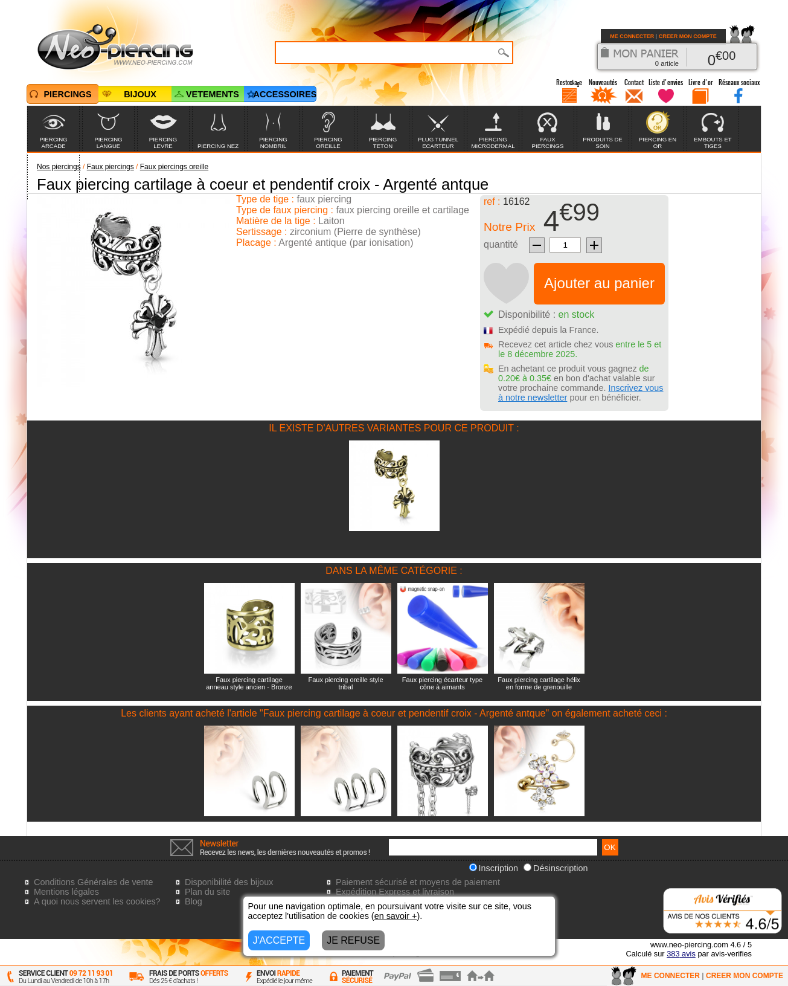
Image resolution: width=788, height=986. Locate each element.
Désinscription (556, 868)
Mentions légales (66, 892)
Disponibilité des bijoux (229, 882)
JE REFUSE (353, 940)
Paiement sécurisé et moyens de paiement (418, 882)
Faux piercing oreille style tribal (345, 683)
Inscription (494, 868)
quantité (501, 244)
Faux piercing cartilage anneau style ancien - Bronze (249, 683)
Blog (193, 901)
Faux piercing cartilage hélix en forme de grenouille (539, 683)
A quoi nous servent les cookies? (97, 901)
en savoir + (395, 916)
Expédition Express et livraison (395, 892)
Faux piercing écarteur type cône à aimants (442, 683)
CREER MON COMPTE (688, 36)
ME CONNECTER (632, 36)
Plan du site (207, 892)
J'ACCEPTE (279, 940)
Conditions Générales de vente (93, 882)
